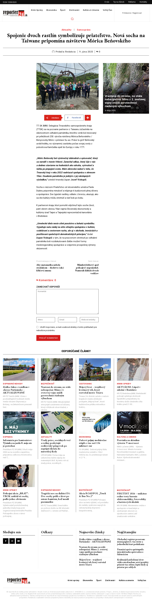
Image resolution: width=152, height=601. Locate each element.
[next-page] (144, 68)
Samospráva (83, 29)
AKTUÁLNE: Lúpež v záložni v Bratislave (128, 388)
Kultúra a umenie (126, 437)
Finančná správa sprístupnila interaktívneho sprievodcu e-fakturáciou (130, 551)
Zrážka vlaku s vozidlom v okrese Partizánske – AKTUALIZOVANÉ (16, 389)
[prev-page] (138, 68)
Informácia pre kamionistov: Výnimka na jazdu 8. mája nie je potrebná (17, 442)
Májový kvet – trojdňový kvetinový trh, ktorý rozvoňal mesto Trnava (92, 389)
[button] (72, 19)
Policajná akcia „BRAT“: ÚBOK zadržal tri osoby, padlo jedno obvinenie (15, 495)
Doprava (8, 437)
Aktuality (67, 29)
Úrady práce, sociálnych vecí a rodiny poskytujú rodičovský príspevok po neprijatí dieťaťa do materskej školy (55, 445)
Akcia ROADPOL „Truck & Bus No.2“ (94, 494)
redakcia (70, 51)
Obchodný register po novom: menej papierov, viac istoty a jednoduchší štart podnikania (131, 541)
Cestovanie (85, 384)
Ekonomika (85, 437)
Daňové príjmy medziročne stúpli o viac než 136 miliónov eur (92, 442)
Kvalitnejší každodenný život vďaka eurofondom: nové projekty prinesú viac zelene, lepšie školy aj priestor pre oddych (133, 563)
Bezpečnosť (47, 384)
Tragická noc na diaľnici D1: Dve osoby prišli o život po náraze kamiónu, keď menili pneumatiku (55, 497)
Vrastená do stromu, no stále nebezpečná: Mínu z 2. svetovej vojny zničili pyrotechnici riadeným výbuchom (126, 101)
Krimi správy (124, 384)
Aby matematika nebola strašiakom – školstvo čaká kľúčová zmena (50, 267)
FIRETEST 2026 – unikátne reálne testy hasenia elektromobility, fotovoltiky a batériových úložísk (132, 497)
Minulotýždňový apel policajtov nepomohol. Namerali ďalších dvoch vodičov (87, 269)
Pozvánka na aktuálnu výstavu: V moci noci (128, 441)
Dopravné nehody (13, 384)
